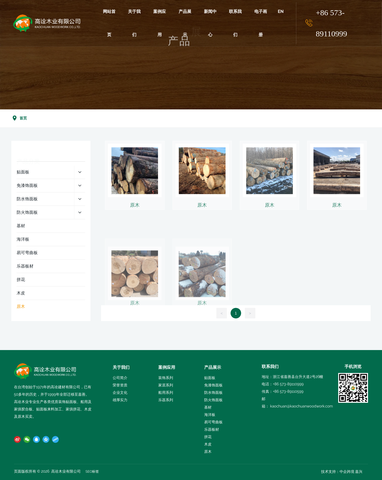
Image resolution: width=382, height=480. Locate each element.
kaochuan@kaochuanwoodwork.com (301, 406)
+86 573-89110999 (331, 23)
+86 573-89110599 (288, 391)
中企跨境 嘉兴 (351, 471)
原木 (135, 223)
